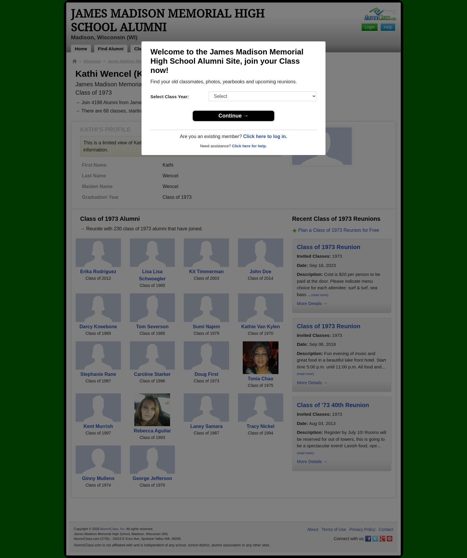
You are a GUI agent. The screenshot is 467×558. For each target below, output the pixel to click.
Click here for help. (249, 146)
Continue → (234, 116)
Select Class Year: (169, 96)
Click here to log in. (265, 136)
